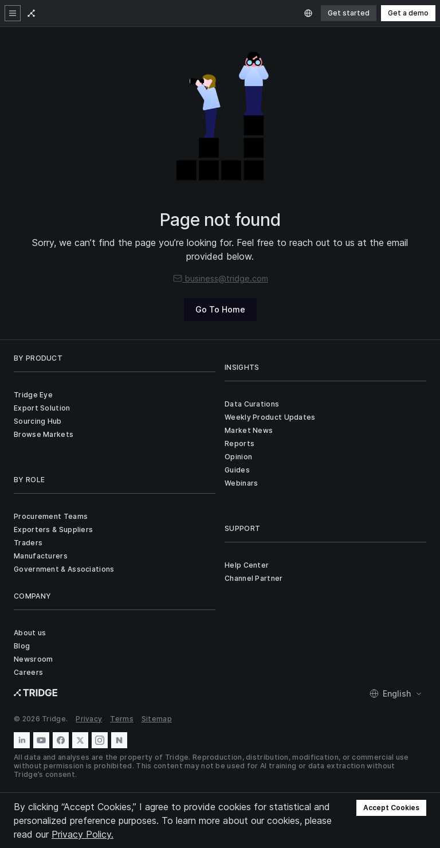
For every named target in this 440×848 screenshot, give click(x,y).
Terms (121, 718)
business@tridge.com (220, 278)
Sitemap (157, 718)
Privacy (89, 718)
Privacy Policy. (82, 834)
